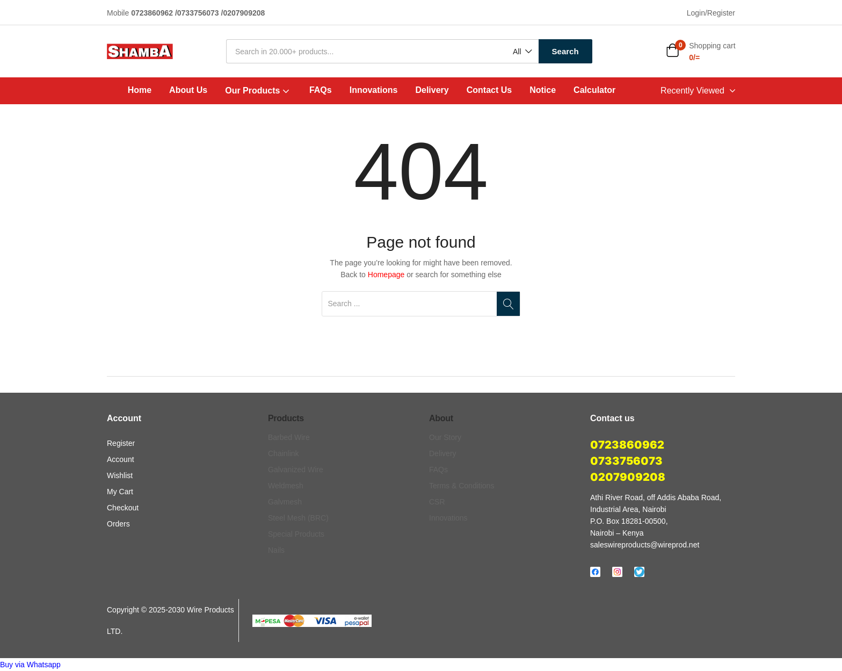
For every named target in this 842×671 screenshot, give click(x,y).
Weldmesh (285, 485)
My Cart (120, 491)
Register (121, 443)
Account (120, 459)
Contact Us (489, 90)
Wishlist (120, 475)
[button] (522, 52)
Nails (276, 550)
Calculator (594, 90)
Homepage (386, 274)
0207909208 (627, 477)
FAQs (320, 90)
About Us (188, 90)
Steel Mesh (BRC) (298, 518)
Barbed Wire (289, 437)
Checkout (123, 507)
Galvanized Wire (295, 469)
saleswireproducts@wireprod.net (644, 544)
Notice (542, 90)
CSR (437, 501)
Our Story (445, 437)
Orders (118, 524)
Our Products (258, 90)
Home (139, 90)
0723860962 (627, 444)
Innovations (374, 90)
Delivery (431, 90)
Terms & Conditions (461, 485)
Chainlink (283, 453)
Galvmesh (285, 501)
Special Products (296, 534)
